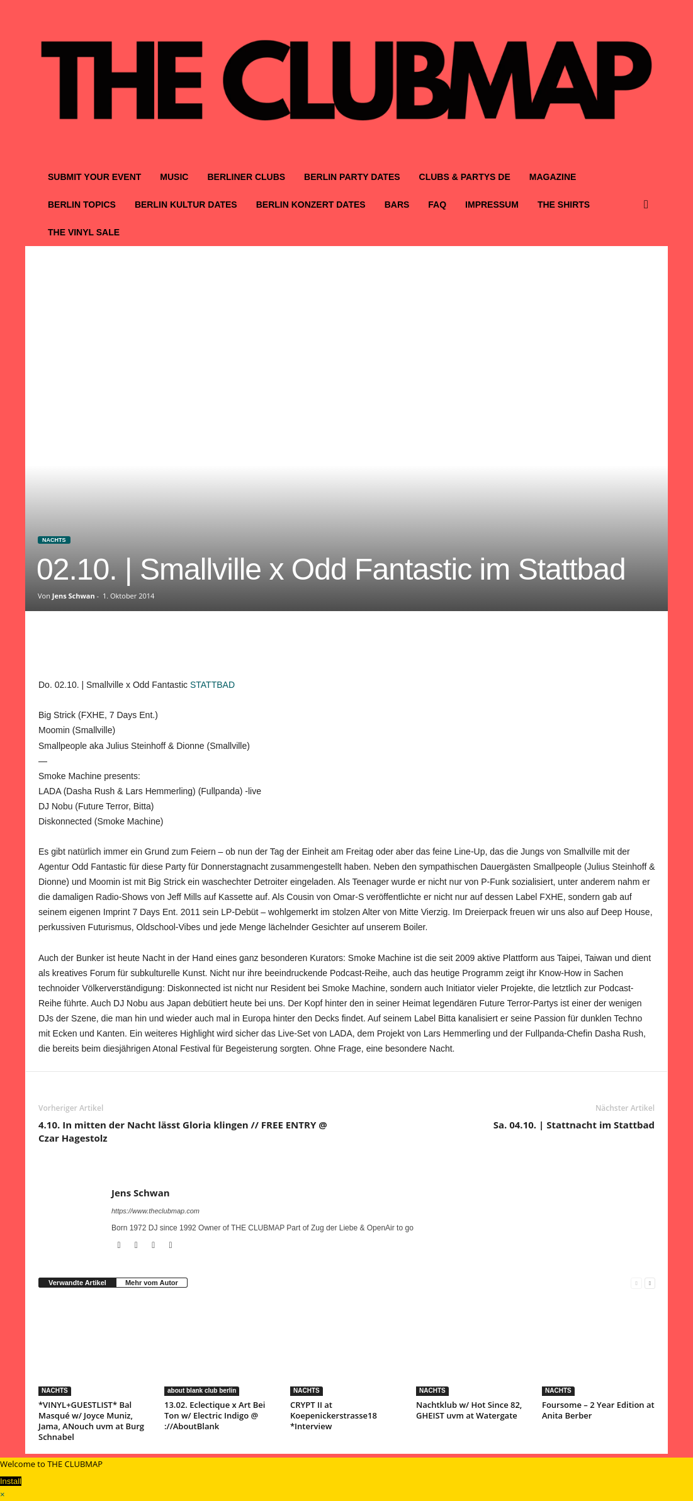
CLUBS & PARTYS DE (464, 177)
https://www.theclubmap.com (155, 1211)
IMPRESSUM (492, 205)
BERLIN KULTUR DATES (186, 205)
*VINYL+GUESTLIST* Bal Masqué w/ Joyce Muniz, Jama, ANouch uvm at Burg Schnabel (91, 1420)
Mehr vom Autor (151, 1282)
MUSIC (174, 177)
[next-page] (650, 1283)
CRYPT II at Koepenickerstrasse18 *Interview (333, 1415)
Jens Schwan (73, 595)
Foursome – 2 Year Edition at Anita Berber (598, 1410)
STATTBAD (212, 685)
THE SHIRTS (564, 205)
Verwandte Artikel (77, 1282)
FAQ (437, 205)
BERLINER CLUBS (246, 177)
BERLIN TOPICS (82, 205)
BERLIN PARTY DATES (352, 177)
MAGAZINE (553, 177)
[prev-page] (636, 1283)
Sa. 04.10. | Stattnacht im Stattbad (574, 1124)
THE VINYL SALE (84, 232)
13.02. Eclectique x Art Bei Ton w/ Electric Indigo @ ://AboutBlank (214, 1415)
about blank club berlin (201, 1390)
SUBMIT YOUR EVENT (94, 177)
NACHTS (54, 540)
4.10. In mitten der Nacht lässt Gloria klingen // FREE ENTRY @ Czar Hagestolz (182, 1131)
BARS (397, 205)
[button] (649, 204)
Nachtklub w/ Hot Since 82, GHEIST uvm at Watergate (469, 1410)
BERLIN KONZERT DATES (311, 205)
